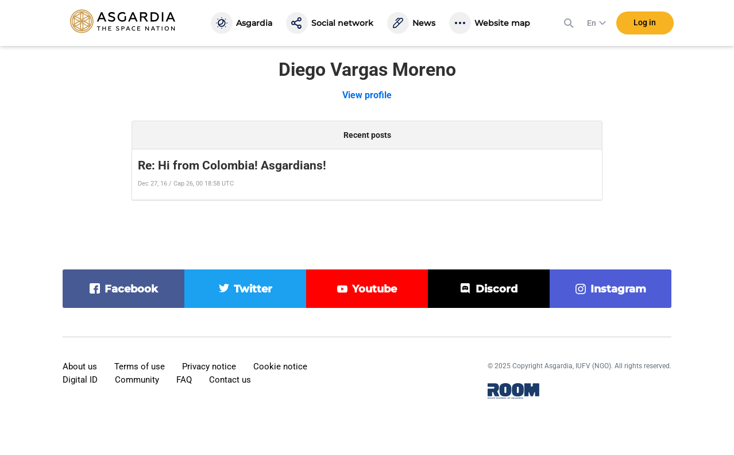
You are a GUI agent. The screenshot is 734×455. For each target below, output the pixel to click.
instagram (618, 289)
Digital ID (80, 380)
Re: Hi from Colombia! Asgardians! (232, 165)
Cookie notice (280, 366)
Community (137, 380)
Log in (644, 22)
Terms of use (139, 366)
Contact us (230, 380)
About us (80, 366)
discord (496, 289)
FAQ (184, 380)
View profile (367, 95)
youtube (374, 289)
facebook (131, 289)
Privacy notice (209, 366)
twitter (253, 289)
